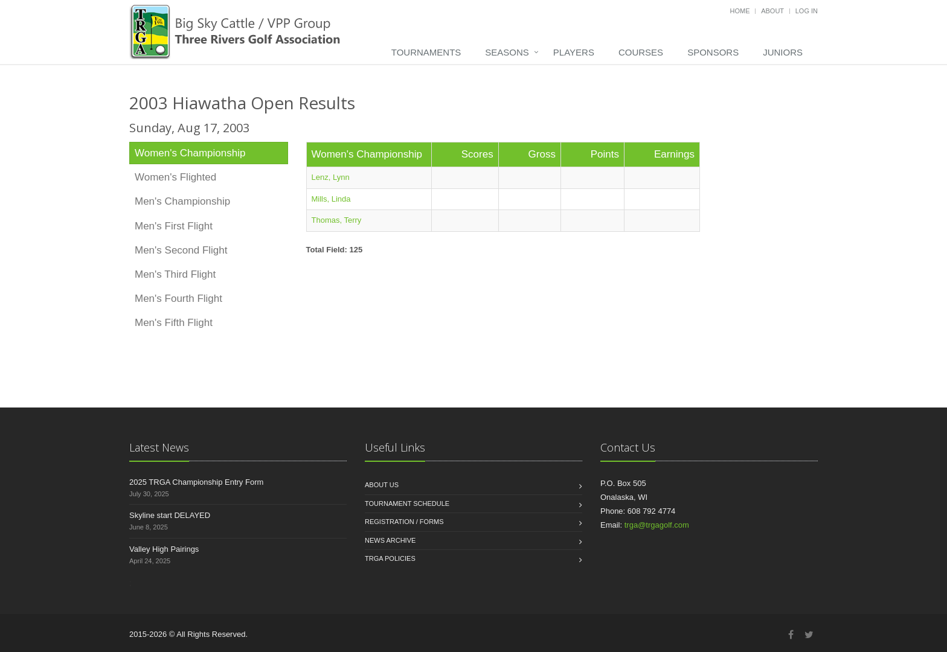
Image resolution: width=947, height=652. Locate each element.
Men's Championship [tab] (182, 201)
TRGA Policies (390, 558)
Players (573, 52)
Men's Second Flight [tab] (181, 250)
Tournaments (426, 52)
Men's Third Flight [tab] (175, 274)
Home (740, 10)
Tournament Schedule (407, 503)
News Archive (390, 540)
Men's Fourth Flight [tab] (178, 298)
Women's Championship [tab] (190, 153)
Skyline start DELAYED (169, 515)
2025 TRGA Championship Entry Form (196, 482)
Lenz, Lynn (331, 177)
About (772, 10)
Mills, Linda (331, 198)
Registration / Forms (404, 521)
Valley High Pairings (164, 549)
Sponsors (713, 52)
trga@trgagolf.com (656, 524)
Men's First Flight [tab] (174, 226)
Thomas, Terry (337, 220)
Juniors (783, 52)
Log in (806, 10)
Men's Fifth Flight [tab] (174, 322)
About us (382, 484)
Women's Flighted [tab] (175, 177)
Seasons (507, 52)
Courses (640, 52)
